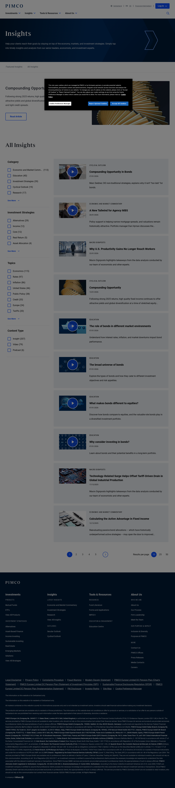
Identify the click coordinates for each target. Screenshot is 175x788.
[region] (88, 94)
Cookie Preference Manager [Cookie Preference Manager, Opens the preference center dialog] (60, 104)
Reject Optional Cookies (98, 104)
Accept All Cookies (119, 104)
